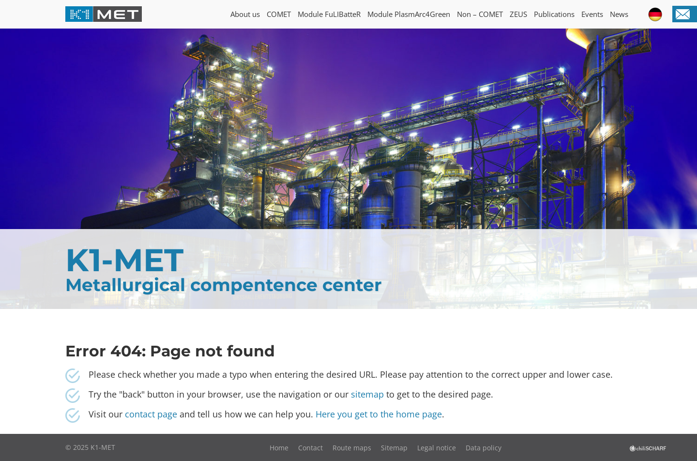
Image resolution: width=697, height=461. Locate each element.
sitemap (367, 394)
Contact (310, 447)
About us (245, 14)
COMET (279, 14)
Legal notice (436, 447)
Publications (554, 14)
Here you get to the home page (379, 414)
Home (279, 447)
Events (592, 14)
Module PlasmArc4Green (408, 14)
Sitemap (394, 447)
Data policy (483, 447)
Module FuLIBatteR (329, 14)
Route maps (352, 447)
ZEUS (518, 14)
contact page (152, 414)
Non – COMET (480, 14)
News (619, 14)
